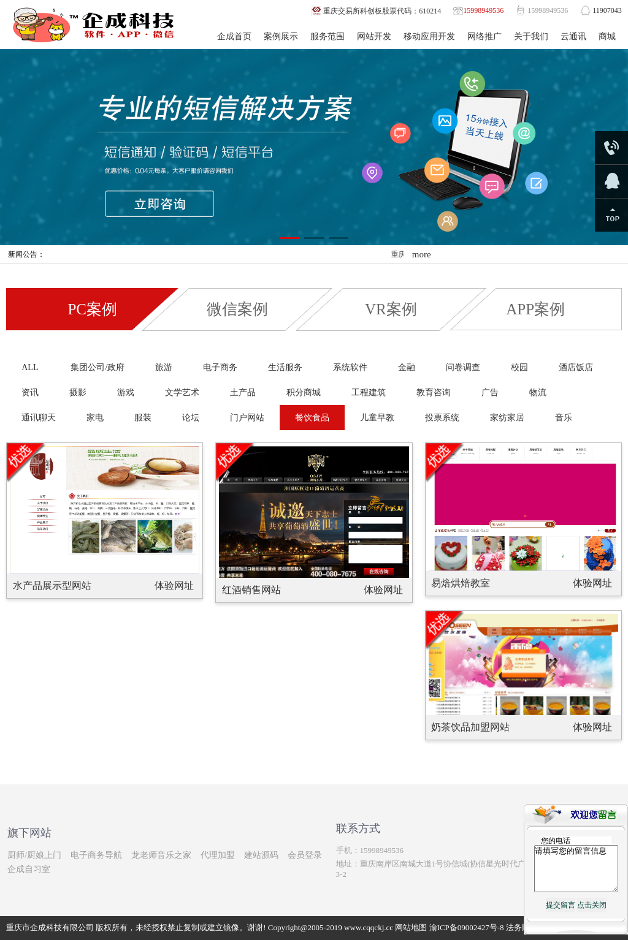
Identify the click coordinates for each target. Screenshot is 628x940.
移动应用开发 (429, 36)
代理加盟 (218, 855)
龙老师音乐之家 (161, 855)
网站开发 (374, 36)
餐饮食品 (312, 417)
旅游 (163, 367)
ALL (29, 367)
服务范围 (327, 36)
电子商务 (220, 367)
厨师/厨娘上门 (34, 855)
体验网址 (174, 585)
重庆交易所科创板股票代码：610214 (382, 11)
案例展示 (281, 36)
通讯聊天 (38, 417)
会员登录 (305, 855)
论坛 (190, 417)
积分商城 (303, 392)
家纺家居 (507, 417)
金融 (406, 367)
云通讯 (573, 36)
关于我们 (531, 36)
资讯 (30, 392)
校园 (519, 367)
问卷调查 (463, 367)
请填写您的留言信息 (575, 873)
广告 (490, 392)
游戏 (125, 392)
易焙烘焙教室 (460, 583)
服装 (142, 417)
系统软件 (350, 367)
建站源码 (261, 855)
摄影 (77, 392)
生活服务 (285, 367)
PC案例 (92, 309)
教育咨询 (433, 392)
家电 (95, 417)
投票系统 (442, 417)
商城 (607, 36)
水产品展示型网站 (52, 585)
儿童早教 (377, 417)
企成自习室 (28, 869)
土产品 (243, 392)
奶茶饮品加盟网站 (470, 727)
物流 (537, 392)
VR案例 (391, 309)
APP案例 (535, 309)
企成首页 (234, 36)
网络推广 (484, 36)
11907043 (607, 10)
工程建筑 (368, 392)
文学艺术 (182, 392)
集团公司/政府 (97, 367)
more (421, 254)
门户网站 (247, 417)
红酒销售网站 (251, 590)
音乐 (563, 417)
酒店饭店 (576, 367)
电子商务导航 (96, 855)
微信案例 (237, 309)
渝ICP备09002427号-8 (466, 927)
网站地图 (411, 927)
